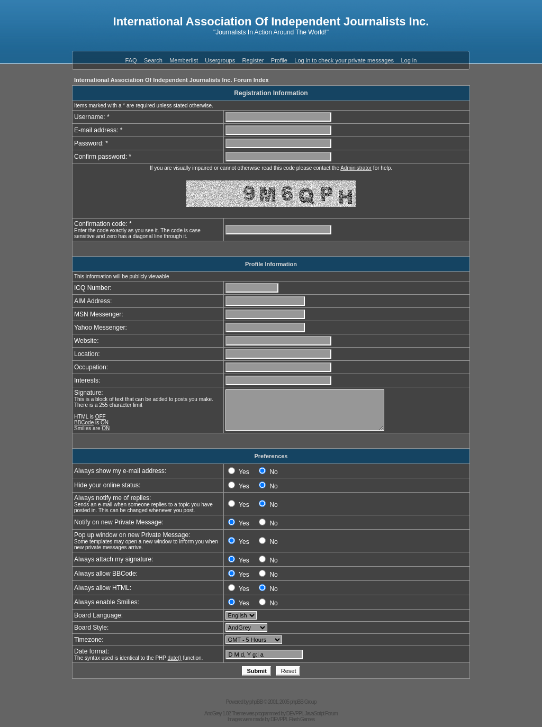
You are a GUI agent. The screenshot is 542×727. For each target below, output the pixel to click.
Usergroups (220, 60)
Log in (409, 60)
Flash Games (301, 719)
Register (253, 60)
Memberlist (183, 60)
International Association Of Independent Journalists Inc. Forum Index (171, 80)
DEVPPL (295, 713)
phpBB (256, 702)
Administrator (356, 168)
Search (153, 60)
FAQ (131, 60)
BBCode (84, 422)
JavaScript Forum (321, 713)
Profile (279, 60)
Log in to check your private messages (344, 60)
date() (175, 658)
